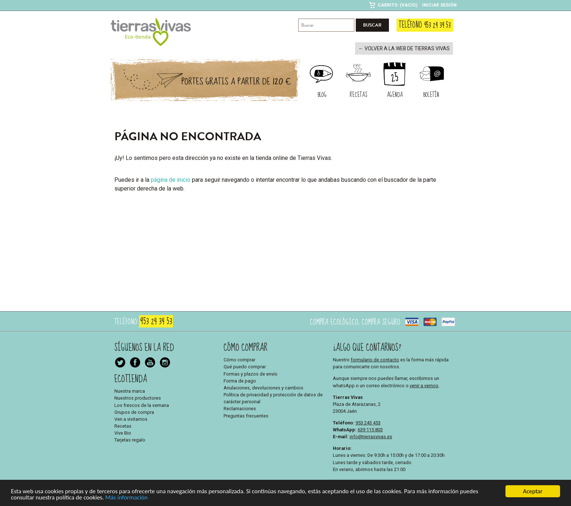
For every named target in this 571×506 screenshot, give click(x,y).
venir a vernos (424, 385)
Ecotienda (130, 378)
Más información (126, 498)
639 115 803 (370, 429)
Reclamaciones (240, 408)
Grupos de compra (134, 411)
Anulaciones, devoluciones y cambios (263, 387)
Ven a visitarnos (130, 418)
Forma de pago (240, 380)
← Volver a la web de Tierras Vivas (407, 48)
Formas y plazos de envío (250, 373)
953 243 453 (368, 422)
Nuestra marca (129, 390)
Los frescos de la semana (141, 404)
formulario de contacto (375, 359)
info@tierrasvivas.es (371, 436)
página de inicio (170, 179)
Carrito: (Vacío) (397, 5)
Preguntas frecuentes (246, 415)
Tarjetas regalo (129, 439)
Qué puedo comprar (245, 366)
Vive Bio (122, 432)
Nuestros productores (137, 397)
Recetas (122, 425)
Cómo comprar (239, 359)
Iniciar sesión (439, 5)
